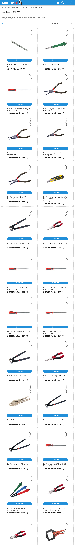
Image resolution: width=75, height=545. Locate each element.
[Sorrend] (62, 23)
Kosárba (20, 60)
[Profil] (67, 2)
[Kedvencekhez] (30, 32)
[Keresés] (62, 2)
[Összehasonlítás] (30, 36)
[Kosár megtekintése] (71, 2)
